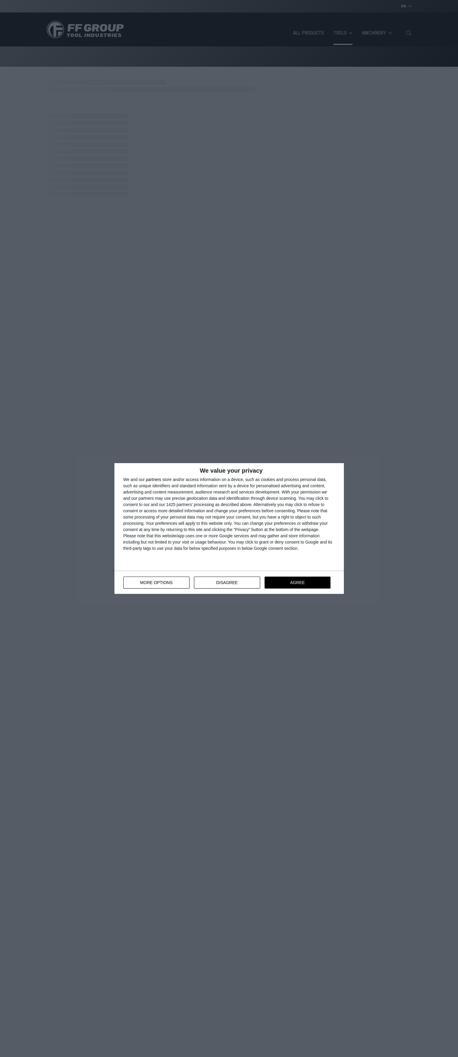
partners (153, 479)
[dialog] (229, 528)
